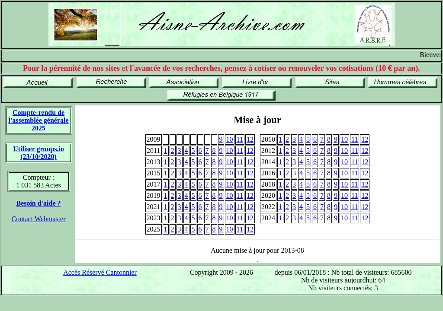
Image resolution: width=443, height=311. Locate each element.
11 (240, 139)
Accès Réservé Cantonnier (100, 272)
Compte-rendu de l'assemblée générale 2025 (38, 120)
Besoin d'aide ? (38, 203)
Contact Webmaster (38, 218)
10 (229, 139)
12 (250, 139)
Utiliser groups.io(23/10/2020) (38, 152)
